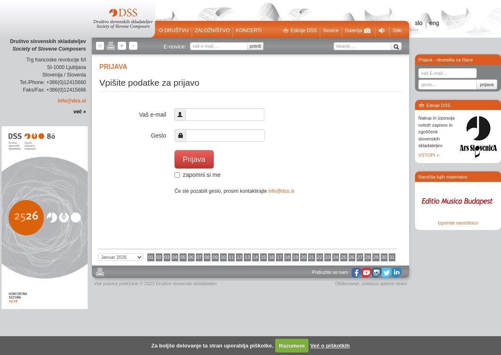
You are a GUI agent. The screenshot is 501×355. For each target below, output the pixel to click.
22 (319, 257)
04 (174, 257)
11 (231, 257)
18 (287, 257)
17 (279, 257)
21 (311, 257)
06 (191, 257)
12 (239, 257)
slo (419, 23)
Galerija (358, 30)
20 (303, 257)
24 (335, 257)
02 (159, 257)
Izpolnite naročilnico (458, 222)
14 (255, 257)
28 (367, 257)
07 (199, 257)
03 (167, 257)
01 (150, 257)
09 (215, 257)
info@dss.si (72, 101)
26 (351, 257)
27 (359, 257)
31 (392, 257)
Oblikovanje (347, 283)
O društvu (174, 30)
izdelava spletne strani (384, 283)
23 (327, 257)
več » (79, 112)
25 (343, 257)
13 (247, 257)
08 (207, 257)
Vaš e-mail (152, 114)
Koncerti (249, 30)
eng (434, 23)
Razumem (291, 345)
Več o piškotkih (330, 345)
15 (263, 257)
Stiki (397, 30)
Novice (331, 30)
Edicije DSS (300, 30)
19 (295, 257)
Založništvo (212, 30)
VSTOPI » (428, 155)
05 (182, 257)
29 (375, 257)
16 (271, 257)
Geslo (158, 135)
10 (223, 257)
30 (384, 257)
